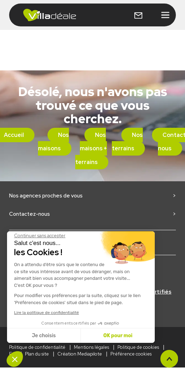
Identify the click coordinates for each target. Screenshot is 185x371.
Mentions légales (91, 347)
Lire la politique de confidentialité (46, 312)
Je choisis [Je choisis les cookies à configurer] (44, 336)
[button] (14, 359)
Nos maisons (53, 141)
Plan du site (37, 354)
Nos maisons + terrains (91, 148)
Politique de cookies (138, 347)
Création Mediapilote (79, 354)
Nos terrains (127, 141)
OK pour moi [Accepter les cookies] (118, 336)
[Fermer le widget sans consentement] (40, 235)
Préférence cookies (131, 354)
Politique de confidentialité (37, 347)
